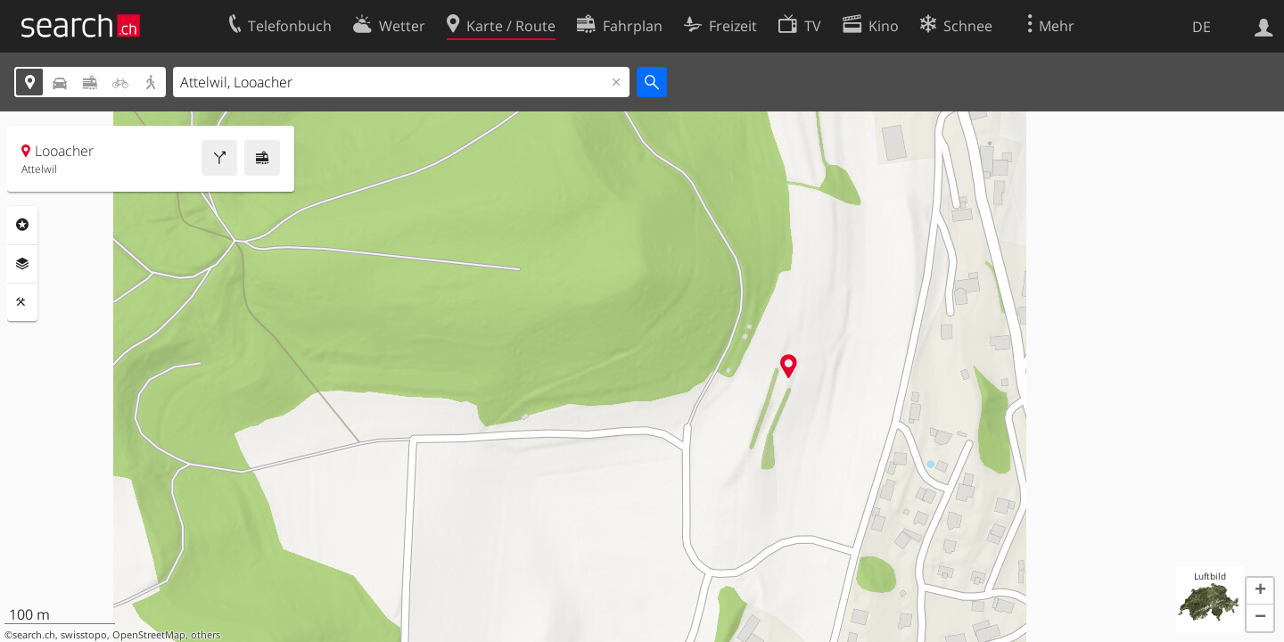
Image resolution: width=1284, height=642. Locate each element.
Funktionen (22, 302)
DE (1201, 27)
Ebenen (22, 264)
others (205, 635)
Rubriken (22, 224)
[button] (1260, 591)
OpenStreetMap (148, 635)
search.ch (33, 635)
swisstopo (84, 635)
